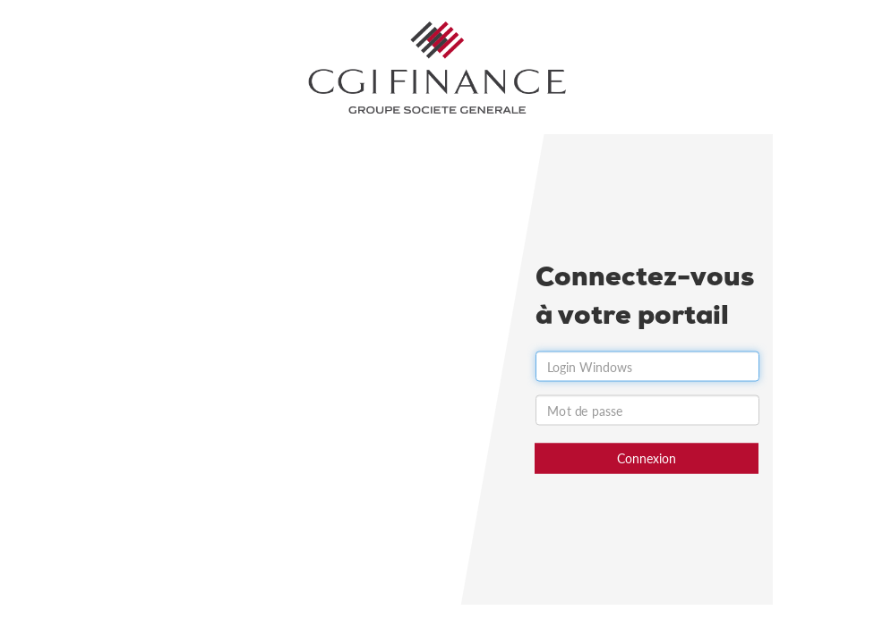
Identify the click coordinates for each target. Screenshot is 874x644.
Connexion (646, 458)
